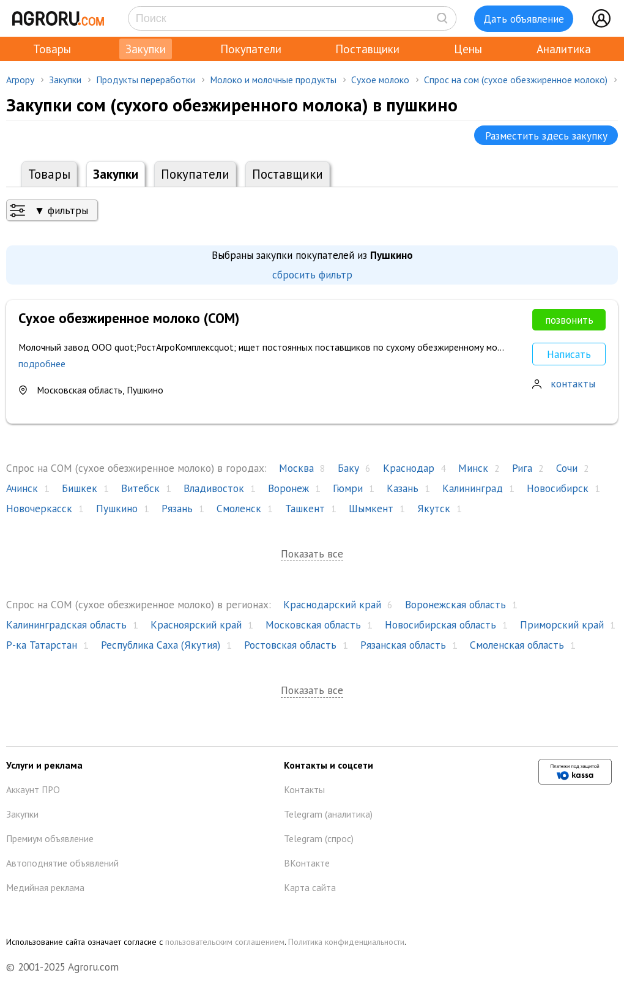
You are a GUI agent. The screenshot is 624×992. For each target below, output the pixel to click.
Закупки (145, 49)
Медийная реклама (45, 887)
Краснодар (408, 468)
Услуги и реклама (44, 765)
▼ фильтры (61, 210)
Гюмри (348, 488)
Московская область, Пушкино (100, 390)
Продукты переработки (145, 79)
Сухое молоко (380, 79)
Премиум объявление (50, 838)
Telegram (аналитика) (328, 814)
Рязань (177, 508)
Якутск (433, 508)
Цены (468, 49)
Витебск (140, 488)
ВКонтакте (307, 863)
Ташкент (305, 508)
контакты (573, 383)
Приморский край (562, 624)
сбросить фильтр (312, 274)
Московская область (313, 624)
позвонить (569, 320)
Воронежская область (455, 604)
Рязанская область (403, 645)
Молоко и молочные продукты (273, 79)
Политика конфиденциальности (346, 941)
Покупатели (250, 49)
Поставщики (367, 49)
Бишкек (79, 488)
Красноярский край (196, 624)
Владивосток (214, 488)
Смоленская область (517, 645)
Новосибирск (558, 488)
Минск (473, 468)
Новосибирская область (440, 624)
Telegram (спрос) (319, 838)
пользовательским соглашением (224, 941)
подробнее (41, 363)
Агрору (20, 79)
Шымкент (371, 508)
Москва (296, 468)
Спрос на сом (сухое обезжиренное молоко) (515, 79)
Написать (569, 354)
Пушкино (117, 508)
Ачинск (22, 488)
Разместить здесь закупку (546, 136)
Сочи (567, 468)
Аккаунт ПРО (33, 789)
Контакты (304, 789)
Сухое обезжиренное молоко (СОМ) (128, 318)
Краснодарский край (332, 604)
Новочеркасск (39, 508)
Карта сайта (310, 887)
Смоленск (239, 508)
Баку (348, 468)
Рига (522, 468)
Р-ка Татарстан (41, 645)
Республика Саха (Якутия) (160, 645)
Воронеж (288, 488)
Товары (52, 49)
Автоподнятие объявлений (62, 863)
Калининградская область (66, 624)
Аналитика (564, 49)
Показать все (312, 553)
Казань (402, 488)
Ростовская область (290, 645)
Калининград (472, 488)
